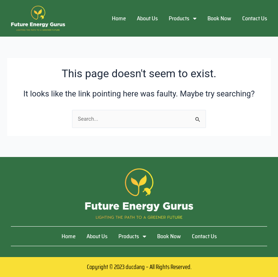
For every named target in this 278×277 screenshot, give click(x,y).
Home (119, 18)
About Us (147, 18)
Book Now (219, 18)
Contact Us (254, 18)
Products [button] (183, 18)
